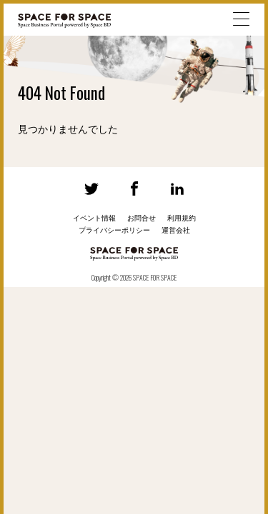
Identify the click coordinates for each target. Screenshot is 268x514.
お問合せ (141, 218)
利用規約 (181, 218)
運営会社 (176, 230)
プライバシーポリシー (114, 230)
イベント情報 (94, 218)
